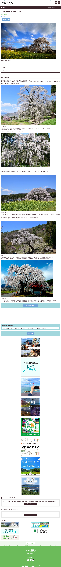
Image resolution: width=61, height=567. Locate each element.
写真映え (38, 328)
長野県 (12, 328)
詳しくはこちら (30, 503)
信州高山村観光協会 (30, 305)
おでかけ (44, 328)
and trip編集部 (6, 328)
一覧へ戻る (30, 333)
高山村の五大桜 (7, 70)
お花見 (28, 328)
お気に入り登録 (6, 19)
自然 (32, 328)
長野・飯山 (17, 328)
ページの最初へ (30, 543)
